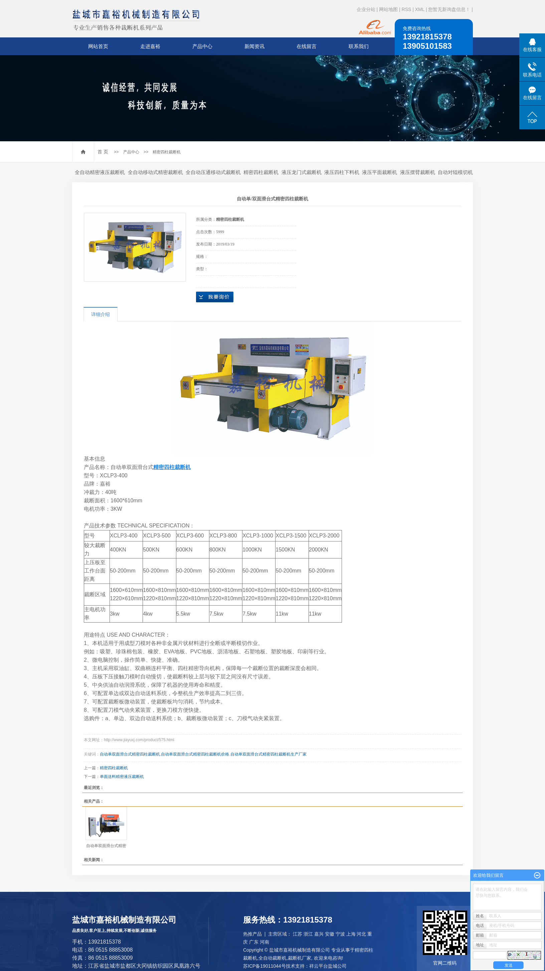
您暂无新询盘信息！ (449, 9)
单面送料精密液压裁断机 (122, 776)
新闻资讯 (254, 46)
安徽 (329, 934)
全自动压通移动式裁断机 (213, 172)
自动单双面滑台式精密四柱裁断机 (130, 754)
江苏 (297, 934)
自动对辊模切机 (455, 172)
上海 (351, 934)
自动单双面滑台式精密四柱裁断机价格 (195, 754)
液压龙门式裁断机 (302, 172)
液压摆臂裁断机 (417, 172)
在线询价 (214, 297)
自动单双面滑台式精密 (106, 845)
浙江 (308, 934)
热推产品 (252, 934)
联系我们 (359, 46)
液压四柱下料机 (341, 172)
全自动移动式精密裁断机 (155, 172)
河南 (264, 942)
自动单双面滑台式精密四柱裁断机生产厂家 (268, 754)
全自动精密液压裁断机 (100, 172)
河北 (361, 934)
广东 (253, 942)
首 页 (103, 151)
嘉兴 (319, 934)
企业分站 (366, 9)
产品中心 (202, 46)
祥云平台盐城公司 (328, 966)
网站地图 (388, 9)
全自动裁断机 (272, 958)
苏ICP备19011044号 (264, 966)
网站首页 (98, 46)
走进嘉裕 (150, 46)
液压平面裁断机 (379, 172)
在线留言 (307, 46)
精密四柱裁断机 (167, 152)
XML (419, 9)
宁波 (340, 934)
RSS (406, 9)
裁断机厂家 (299, 958)
